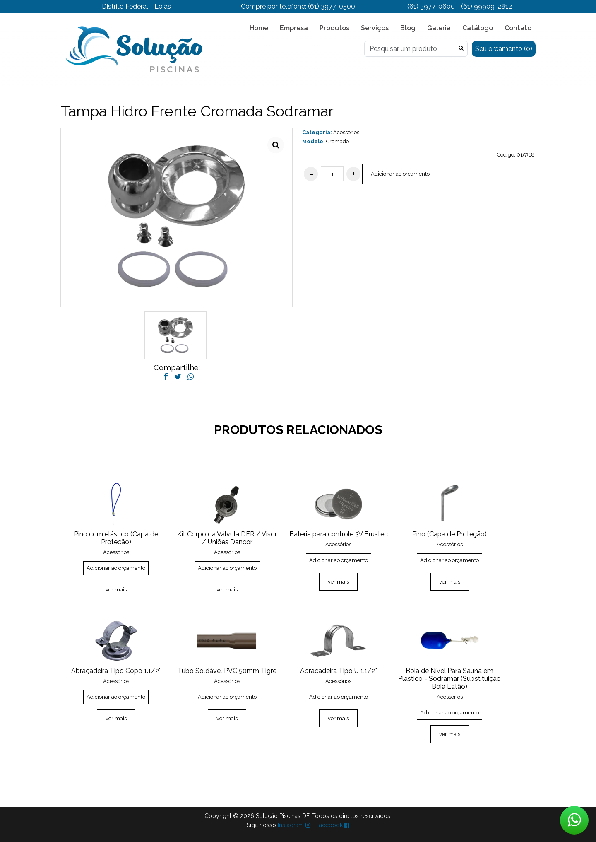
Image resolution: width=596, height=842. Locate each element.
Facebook (332, 825)
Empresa (294, 28)
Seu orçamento (503, 49)
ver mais (116, 589)
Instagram (294, 825)
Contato (518, 28)
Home (259, 28)
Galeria (439, 28)
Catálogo (477, 28)
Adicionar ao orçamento (400, 174)
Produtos (334, 28)
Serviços (375, 28)
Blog (408, 28)
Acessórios (346, 132)
